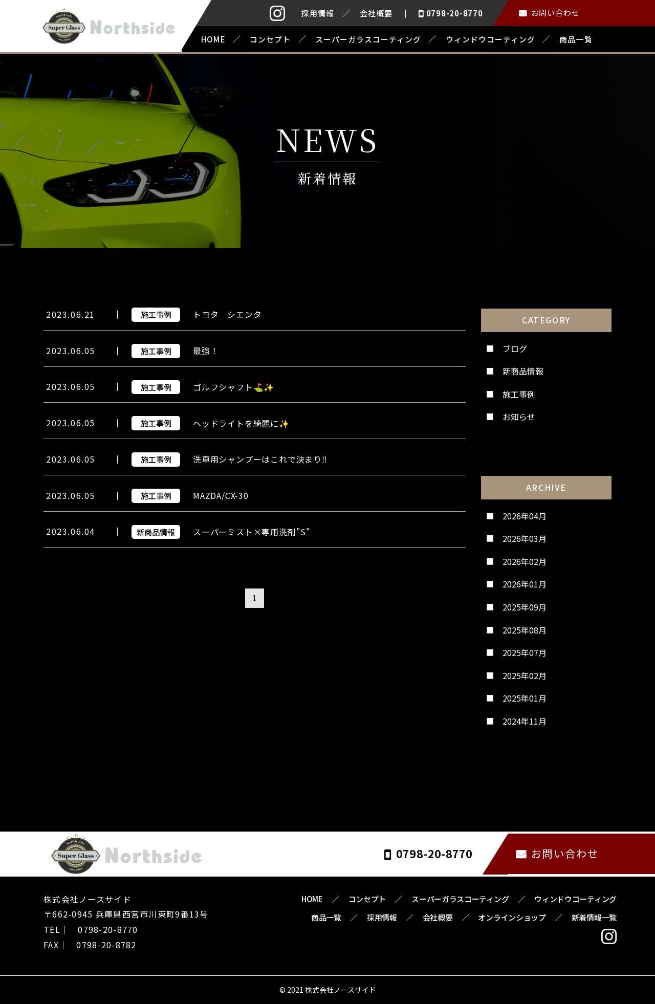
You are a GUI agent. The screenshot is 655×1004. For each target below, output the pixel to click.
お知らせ (519, 416)
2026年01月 (525, 583)
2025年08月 (525, 629)
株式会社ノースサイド (340, 989)
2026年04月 (525, 515)
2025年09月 (525, 606)
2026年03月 (525, 538)
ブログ (515, 347)
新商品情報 (523, 370)
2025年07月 (525, 652)
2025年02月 (525, 674)
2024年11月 (525, 720)
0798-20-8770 (454, 13)
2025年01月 (525, 697)
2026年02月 (525, 560)
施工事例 (519, 393)
